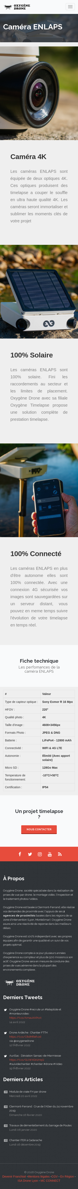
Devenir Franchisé (14, 1176)
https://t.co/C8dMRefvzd (25, 1036)
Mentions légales (39, 1176)
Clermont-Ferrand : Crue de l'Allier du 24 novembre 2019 (41, 1108)
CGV (54, 1176)
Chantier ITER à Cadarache (25, 1140)
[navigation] (70, 6)
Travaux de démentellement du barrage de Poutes (40, 1125)
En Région (67, 1176)
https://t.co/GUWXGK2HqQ (26, 1059)
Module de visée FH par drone (27, 1091)
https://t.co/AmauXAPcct (25, 1017)
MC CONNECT (50, 1180)
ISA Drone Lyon (28, 1180)
